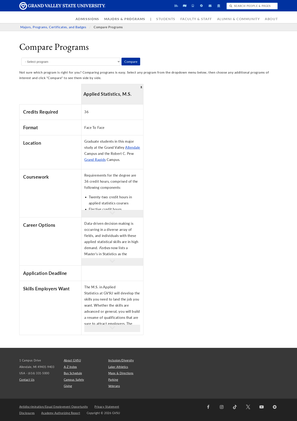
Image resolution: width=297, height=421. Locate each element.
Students (165, 19)
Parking (113, 379)
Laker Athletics (118, 367)
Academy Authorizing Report (60, 413)
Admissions (87, 19)
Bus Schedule (73, 373)
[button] (112, 213)
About (271, 19)
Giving (68, 386)
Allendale (132, 147)
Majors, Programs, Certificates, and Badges (53, 27)
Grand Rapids (95, 159)
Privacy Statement (106, 406)
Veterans (114, 386)
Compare (130, 61)
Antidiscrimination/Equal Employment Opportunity (53, 406)
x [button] (141, 86)
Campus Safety (74, 379)
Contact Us (26, 379)
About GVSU (72, 360)
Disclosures (27, 413)
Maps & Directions (120, 373)
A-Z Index (70, 367)
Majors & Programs (124, 19)
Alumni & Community (238, 19)
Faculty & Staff (196, 19)
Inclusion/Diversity (121, 360)
